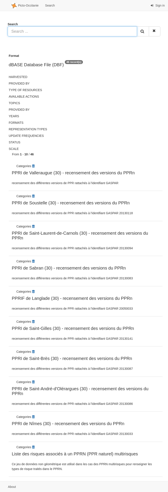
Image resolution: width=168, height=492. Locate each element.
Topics (14, 103)
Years (14, 116)
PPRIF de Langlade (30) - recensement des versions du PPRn (72, 298)
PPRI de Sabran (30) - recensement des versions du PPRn (69, 268)
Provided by (19, 83)
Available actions (24, 96)
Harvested (18, 77)
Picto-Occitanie (25, 6)
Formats (16, 122)
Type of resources (25, 90)
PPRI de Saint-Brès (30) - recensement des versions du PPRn (72, 358)
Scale (14, 149)
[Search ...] (72, 31)
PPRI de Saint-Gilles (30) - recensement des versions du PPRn (73, 328)
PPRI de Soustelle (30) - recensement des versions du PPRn (71, 202)
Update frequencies (26, 135)
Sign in (158, 5)
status (14, 142)
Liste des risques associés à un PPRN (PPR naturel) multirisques (75, 453)
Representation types (28, 129)
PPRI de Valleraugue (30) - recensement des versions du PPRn (73, 172)
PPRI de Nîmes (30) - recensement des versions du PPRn (68, 423)
